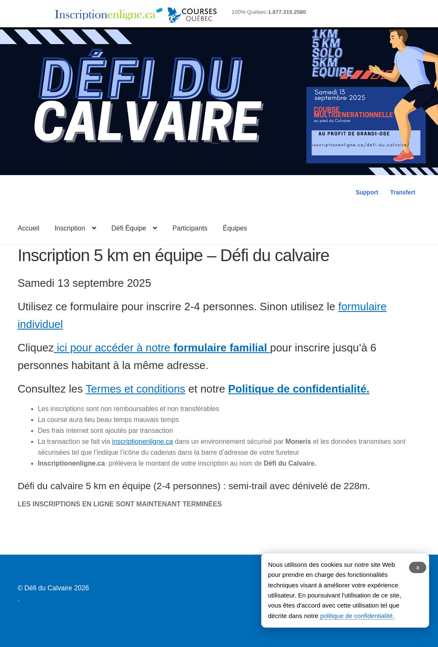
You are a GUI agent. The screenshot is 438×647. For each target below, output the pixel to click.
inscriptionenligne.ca (142, 441)
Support (367, 192)
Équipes (235, 228)
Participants (189, 228)
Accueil (28, 228)
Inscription (70, 228)
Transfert (402, 192)
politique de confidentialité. (357, 615)
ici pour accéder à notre (162, 348)
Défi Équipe (128, 228)
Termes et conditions (135, 389)
